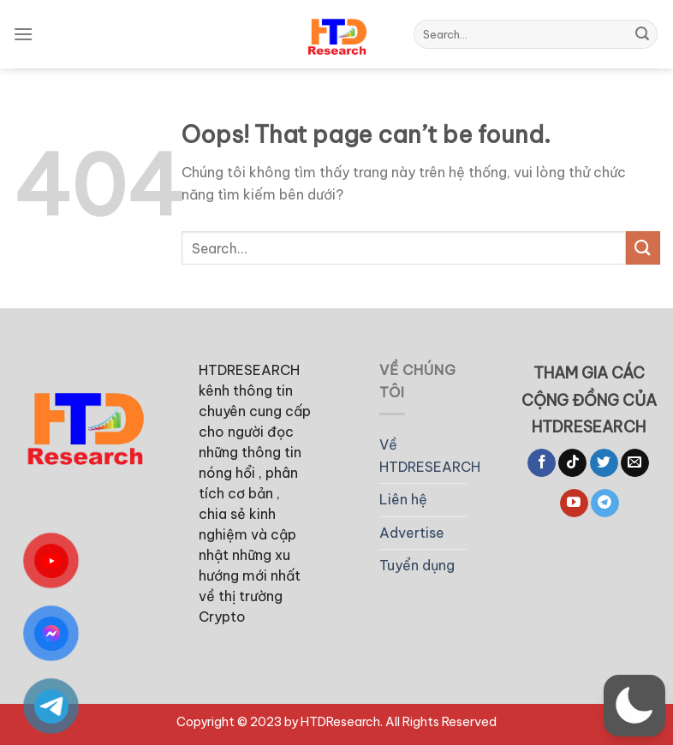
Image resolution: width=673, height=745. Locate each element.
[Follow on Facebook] (541, 463)
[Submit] (642, 34)
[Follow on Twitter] (604, 463)
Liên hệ (403, 499)
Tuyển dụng (417, 565)
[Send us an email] (635, 463)
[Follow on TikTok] (572, 463)
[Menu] (23, 34)
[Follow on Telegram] (605, 503)
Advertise (411, 532)
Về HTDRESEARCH (429, 455)
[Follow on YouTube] (574, 503)
